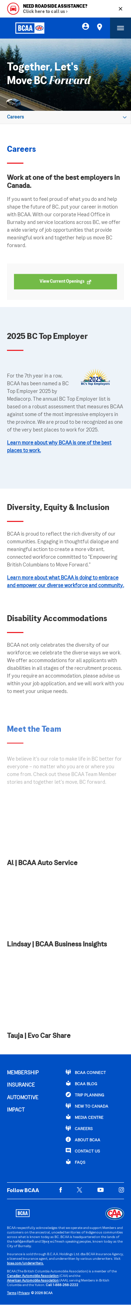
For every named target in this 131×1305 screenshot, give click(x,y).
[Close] (120, 9)
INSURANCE (21, 1085)
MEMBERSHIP (23, 1072)
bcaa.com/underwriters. (25, 1263)
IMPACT (16, 1110)
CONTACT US (83, 1151)
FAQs (75, 1162)
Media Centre (84, 1117)
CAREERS (79, 1128)
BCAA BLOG (81, 1083)
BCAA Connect (86, 1072)
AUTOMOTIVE (22, 1097)
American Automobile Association (33, 1280)
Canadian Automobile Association (33, 1276)
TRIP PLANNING (85, 1094)
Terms (11, 1293)
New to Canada (87, 1106)
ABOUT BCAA (83, 1139)
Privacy (24, 1293)
